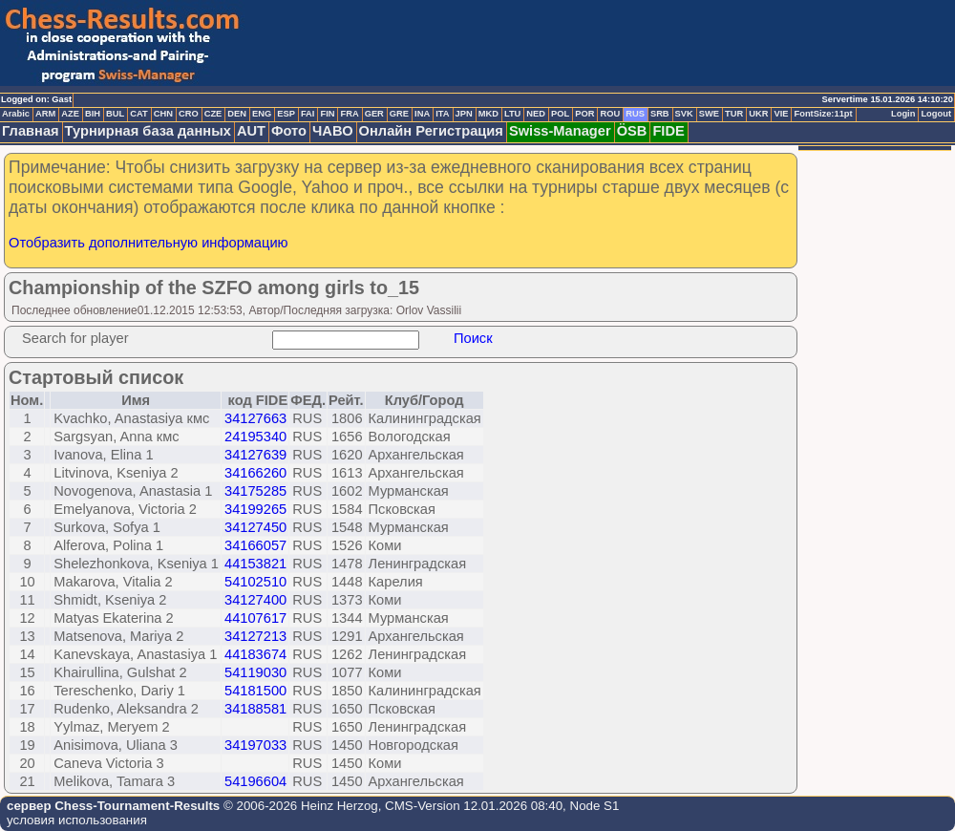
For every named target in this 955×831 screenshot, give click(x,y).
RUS (635, 113)
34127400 (255, 599)
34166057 (255, 545)
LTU (512, 113)
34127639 (255, 454)
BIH (92, 113)
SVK (684, 113)
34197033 (255, 745)
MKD (488, 113)
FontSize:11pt (823, 113)
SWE (709, 113)
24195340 (255, 436)
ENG (261, 113)
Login (903, 113)
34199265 (255, 509)
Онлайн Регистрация (431, 130)
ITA (442, 113)
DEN (236, 113)
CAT (138, 113)
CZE (213, 113)
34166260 (255, 472)
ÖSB (632, 130)
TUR (734, 113)
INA (422, 113)
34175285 (255, 491)
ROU (610, 113)
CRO (189, 113)
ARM (45, 113)
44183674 (255, 654)
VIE (781, 113)
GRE (399, 113)
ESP (286, 113)
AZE (70, 113)
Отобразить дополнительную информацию (148, 242)
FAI (308, 113)
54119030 (255, 672)
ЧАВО (332, 130)
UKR (758, 113)
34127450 (255, 527)
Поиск (473, 338)
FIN (327, 113)
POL (560, 113)
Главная (30, 130)
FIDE (668, 130)
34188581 (255, 708)
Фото (289, 130)
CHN (163, 113)
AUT (251, 130)
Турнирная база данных (148, 130)
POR (584, 113)
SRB (659, 113)
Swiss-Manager (560, 130)
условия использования (77, 820)
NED (535, 113)
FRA (349, 113)
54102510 (255, 581)
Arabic (16, 113)
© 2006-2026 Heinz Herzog (298, 806)
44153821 (255, 563)
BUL (115, 113)
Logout (936, 113)
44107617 (255, 618)
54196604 (255, 781)
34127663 (255, 418)
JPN (464, 113)
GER (374, 113)
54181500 (255, 690)
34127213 (255, 636)
